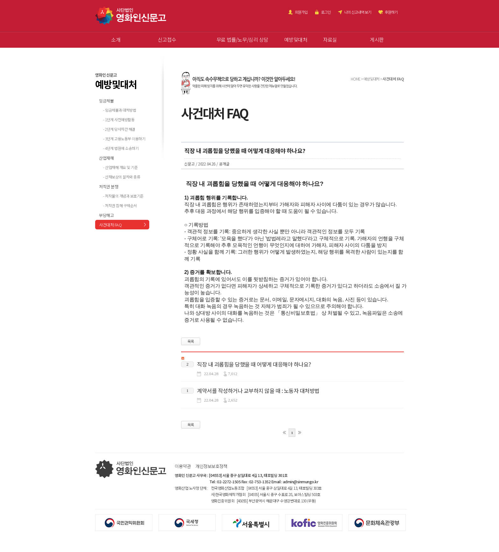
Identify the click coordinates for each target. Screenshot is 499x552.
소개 (115, 39)
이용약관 (183, 466)
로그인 (326, 12)
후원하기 (391, 12)
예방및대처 (295, 39)
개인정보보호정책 (211, 466)
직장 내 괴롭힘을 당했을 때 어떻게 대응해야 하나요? (254, 364)
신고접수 (167, 39)
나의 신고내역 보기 (357, 12)
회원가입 (301, 12)
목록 (190, 341)
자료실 (330, 39)
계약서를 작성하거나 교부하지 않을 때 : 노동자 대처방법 (258, 391)
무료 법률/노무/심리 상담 (242, 39)
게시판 (377, 39)
